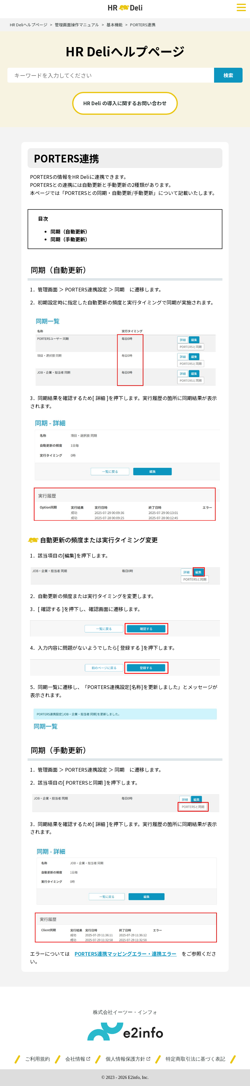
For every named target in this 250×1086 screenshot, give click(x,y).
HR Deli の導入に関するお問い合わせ (125, 103)
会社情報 (77, 1059)
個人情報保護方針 (128, 1059)
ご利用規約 (37, 1059)
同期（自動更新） (70, 231)
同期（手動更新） (70, 239)
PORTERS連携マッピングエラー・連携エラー (126, 953)
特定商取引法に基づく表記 (195, 1059)
